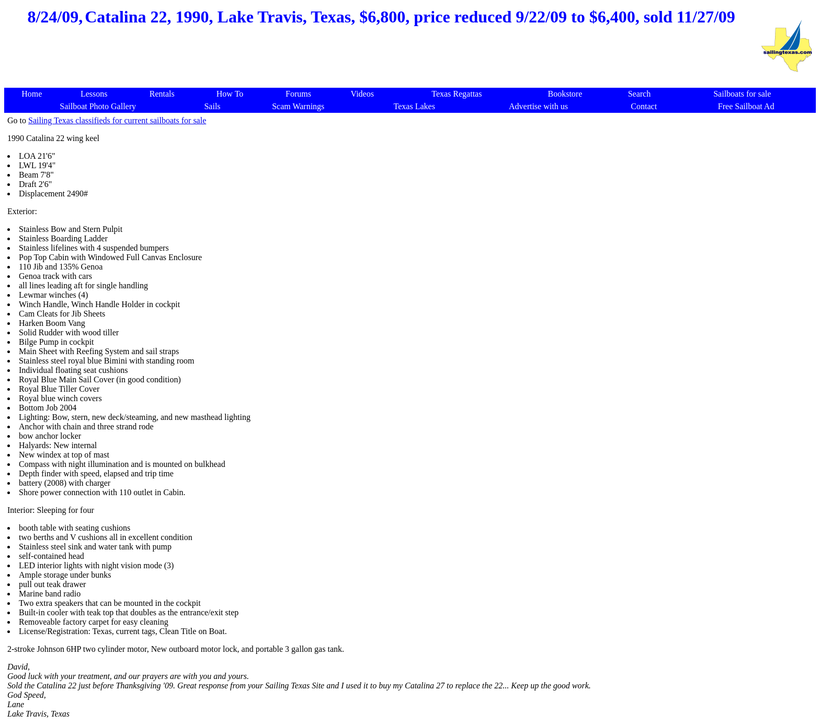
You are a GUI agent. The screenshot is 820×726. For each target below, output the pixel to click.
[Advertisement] (381, 62)
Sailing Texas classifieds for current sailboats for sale (117, 120)
